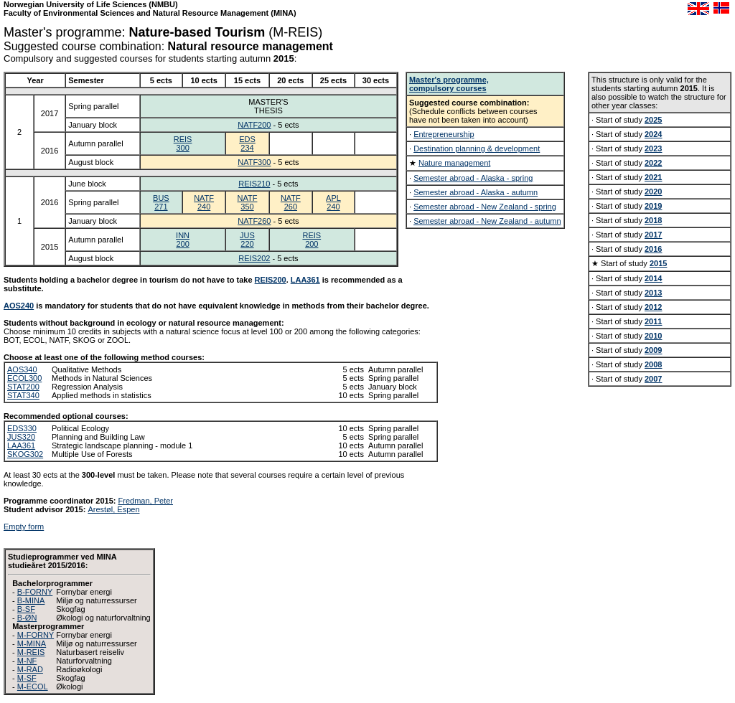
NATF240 (204, 202)
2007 (653, 378)
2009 (653, 350)
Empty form (24, 526)
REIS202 (254, 258)
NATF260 (291, 202)
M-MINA (31, 643)
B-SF (26, 609)
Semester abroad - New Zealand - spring (484, 206)
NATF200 (254, 125)
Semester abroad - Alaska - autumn (475, 192)
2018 (653, 220)
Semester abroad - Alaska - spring (473, 178)
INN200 (182, 239)
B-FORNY (35, 592)
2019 (653, 206)
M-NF (27, 660)
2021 (653, 177)
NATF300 (254, 162)
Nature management (454, 163)
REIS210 (254, 183)
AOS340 (22, 369)
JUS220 (247, 239)
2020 (653, 191)
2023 (653, 148)
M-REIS (31, 652)
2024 (653, 134)
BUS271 (161, 202)
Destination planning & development (476, 148)
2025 (653, 119)
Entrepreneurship (443, 134)
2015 (658, 263)
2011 (653, 321)
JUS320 (21, 437)
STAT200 (23, 386)
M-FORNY (35, 635)
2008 (653, 364)
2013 (653, 292)
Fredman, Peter (145, 500)
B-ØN (27, 617)
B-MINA (31, 600)
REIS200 (311, 239)
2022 (653, 163)
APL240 (333, 202)
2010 (653, 335)
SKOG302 (25, 454)
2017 (653, 234)
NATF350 (248, 202)
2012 (653, 307)
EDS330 (22, 428)
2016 (653, 249)
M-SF (27, 678)
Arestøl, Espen (113, 509)
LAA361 (305, 279)
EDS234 (247, 143)
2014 (653, 278)
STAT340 (23, 395)
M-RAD (30, 669)
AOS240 (19, 305)
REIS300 (183, 143)
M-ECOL (32, 686)
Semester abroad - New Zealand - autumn (487, 221)
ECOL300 (24, 378)
